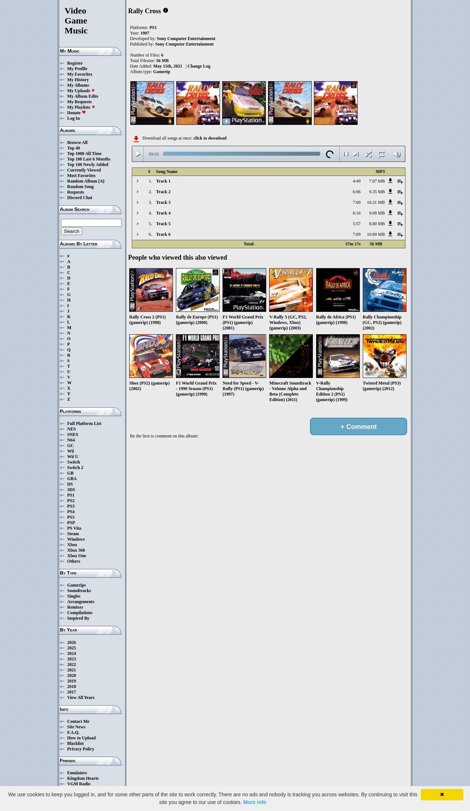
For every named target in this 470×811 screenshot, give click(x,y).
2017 (71, 692)
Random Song (80, 186)
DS (70, 484)
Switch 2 (75, 467)
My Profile (77, 68)
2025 (71, 647)
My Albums (78, 85)
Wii (70, 451)
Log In (73, 118)
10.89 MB (376, 234)
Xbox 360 (76, 550)
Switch (73, 462)
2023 (71, 659)
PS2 (71, 500)
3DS (71, 489)
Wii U (72, 456)
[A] (101, 181)
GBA (72, 478)
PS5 (71, 517)
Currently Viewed (84, 170)
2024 (71, 653)
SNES (72, 434)
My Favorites (79, 74)
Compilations (80, 612)
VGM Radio (78, 783)
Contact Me (78, 721)
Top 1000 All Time (84, 153)
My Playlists (81, 107)
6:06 (357, 191)
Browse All (77, 142)
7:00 (357, 202)
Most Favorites (81, 175)
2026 (71, 642)
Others (73, 561)
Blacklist (75, 743)
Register (75, 63)
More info (254, 802)
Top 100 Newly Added (87, 164)
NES (71, 429)
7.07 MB (377, 181)
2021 (71, 670)
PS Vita (74, 528)
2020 (71, 675)
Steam (73, 533)
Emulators (77, 772)
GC (70, 445)
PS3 (71, 506)
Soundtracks (79, 590)
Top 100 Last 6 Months (89, 159)
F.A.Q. (73, 732)
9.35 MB (377, 191)
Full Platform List (84, 423)
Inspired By (78, 618)
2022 (71, 664)
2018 (71, 686)
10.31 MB (376, 202)
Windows (76, 539)
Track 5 (163, 223)
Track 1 (163, 181)
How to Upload (81, 737)
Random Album (82, 181)
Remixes (75, 607)
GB (70, 473)
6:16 (357, 213)
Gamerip (161, 71)
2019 (71, 681)
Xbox (72, 544)
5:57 (357, 223)
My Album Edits (82, 96)
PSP (71, 522)
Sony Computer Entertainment (186, 38)
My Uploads (81, 90)
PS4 (71, 511)
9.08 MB (377, 213)
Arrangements (80, 601)
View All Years (80, 697)
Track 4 (163, 213)
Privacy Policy (80, 748)
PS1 (71, 495)
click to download (210, 138)
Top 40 (73, 148)
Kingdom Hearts (83, 778)
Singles (73, 596)
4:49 (357, 181)
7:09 (357, 234)
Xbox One (76, 555)
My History (78, 79)
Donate (76, 112)
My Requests (79, 101)
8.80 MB (377, 223)
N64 (71, 440)
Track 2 (163, 191)
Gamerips (76, 585)
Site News (76, 726)
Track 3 (163, 202)
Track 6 (163, 234)
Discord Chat (79, 197)
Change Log (199, 66)
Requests (75, 192)
